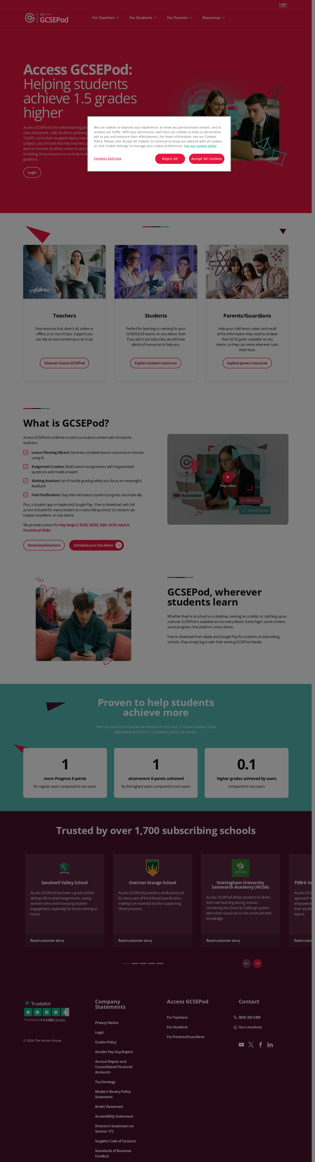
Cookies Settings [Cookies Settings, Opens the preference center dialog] (108, 158)
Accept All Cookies (206, 159)
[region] (159, 144)
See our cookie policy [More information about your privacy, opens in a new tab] (200, 146)
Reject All (170, 159)
